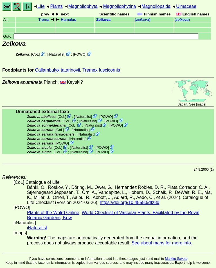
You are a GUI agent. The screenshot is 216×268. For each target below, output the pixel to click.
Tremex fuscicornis (101, 70)
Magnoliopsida (155, 6)
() (142, 19)
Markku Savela (176, 259)
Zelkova (103, 19)
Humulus (68, 19)
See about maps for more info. (162, 242)
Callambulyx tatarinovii (57, 70)
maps (201, 104)
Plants (56, 6)
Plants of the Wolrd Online (53, 212)
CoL (35, 54)
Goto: (100, 36)
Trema (43, 19)
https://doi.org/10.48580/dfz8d (129, 202)
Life (41, 6)
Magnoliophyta (83, 6)
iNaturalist (56, 54)
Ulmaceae (186, 6)
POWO (80, 54)
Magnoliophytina (119, 6)
